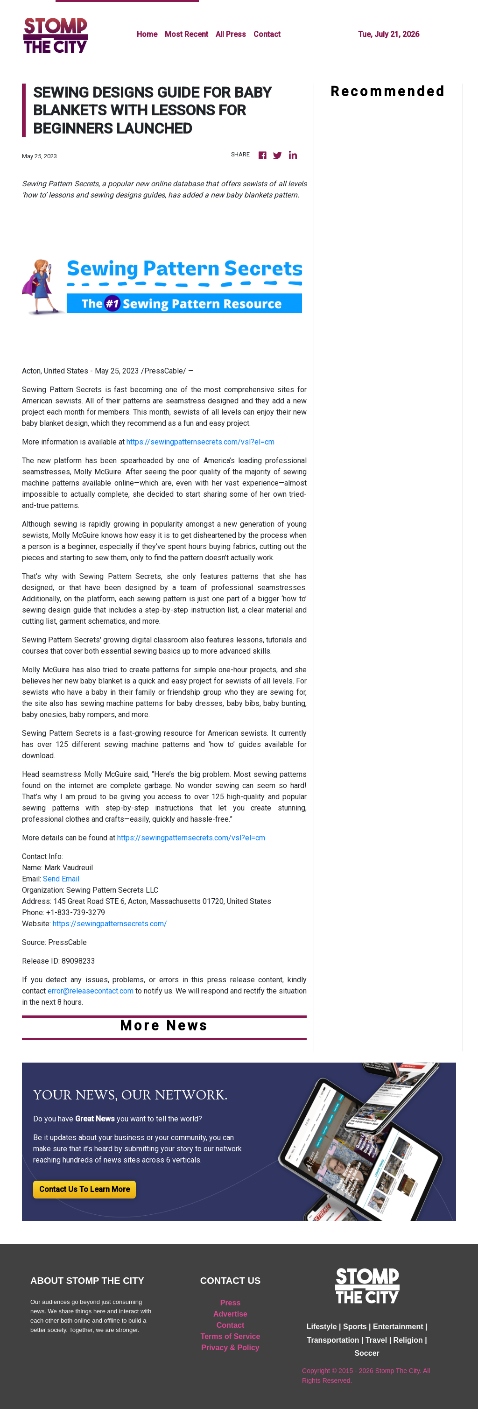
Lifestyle (322, 1327)
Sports (355, 1327)
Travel (376, 1340)
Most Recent (186, 34)
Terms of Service (230, 1336)
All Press (231, 34)
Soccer (366, 1353)
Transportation (333, 1340)
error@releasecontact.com (91, 990)
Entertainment (398, 1327)
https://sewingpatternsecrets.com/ (110, 923)
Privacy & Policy (230, 1348)
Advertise (230, 1314)
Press (230, 1303)
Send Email (61, 878)
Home (147, 34)
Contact (267, 34)
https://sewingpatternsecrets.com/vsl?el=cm (200, 441)
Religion (408, 1340)
